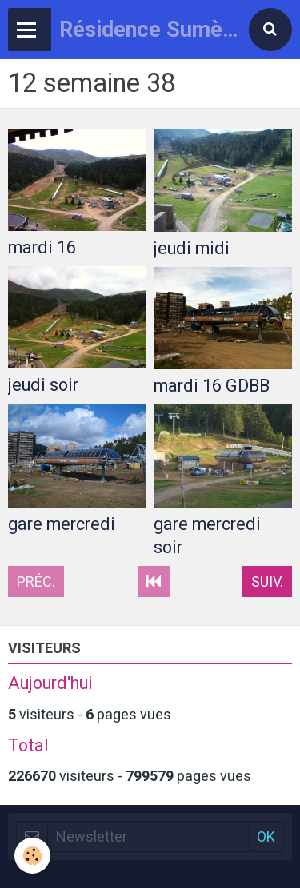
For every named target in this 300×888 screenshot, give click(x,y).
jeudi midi (192, 248)
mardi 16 (42, 247)
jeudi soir (43, 385)
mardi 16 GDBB (212, 386)
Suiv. (267, 581)
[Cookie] (32, 856)
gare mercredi (61, 524)
